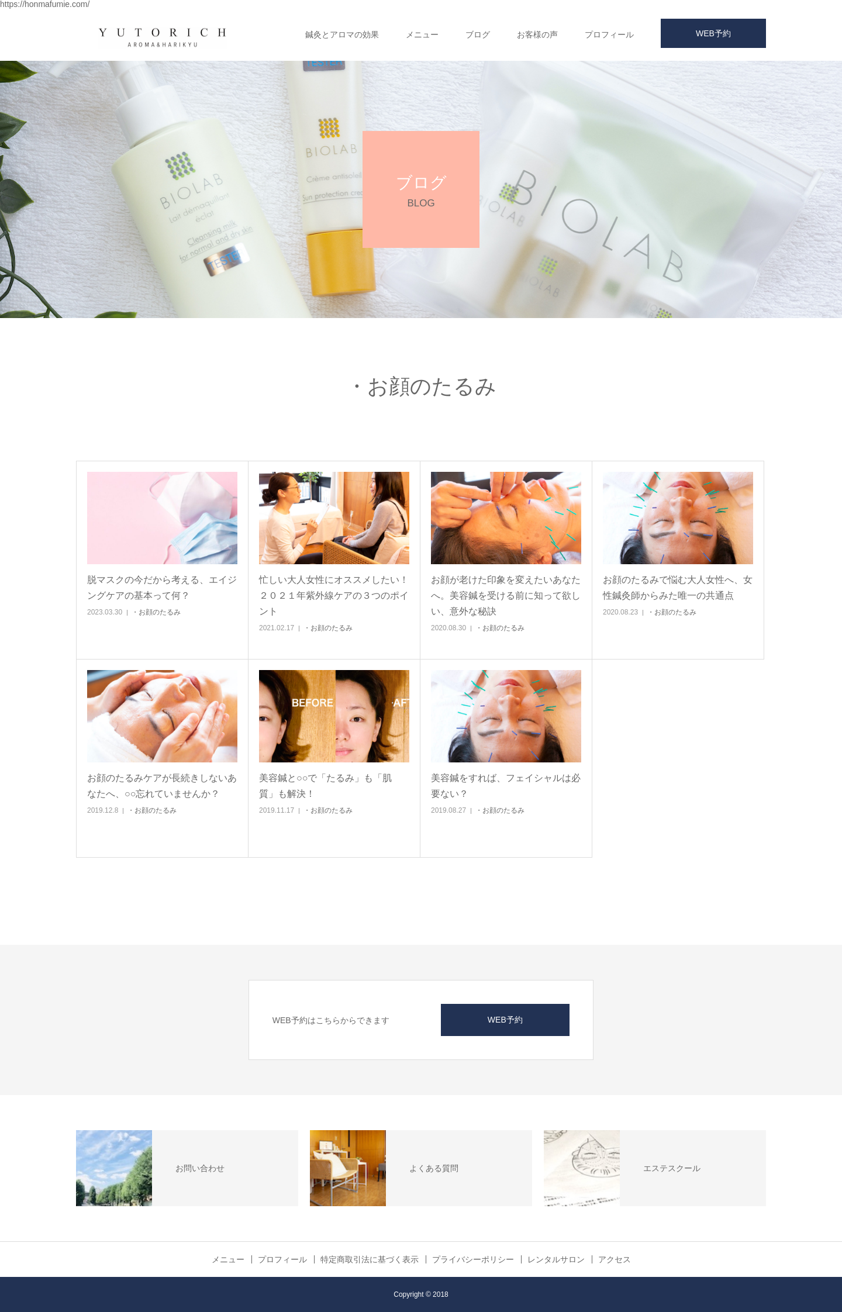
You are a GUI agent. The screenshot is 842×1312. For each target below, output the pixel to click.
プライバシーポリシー (473, 1259)
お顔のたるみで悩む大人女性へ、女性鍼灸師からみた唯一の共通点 (678, 587)
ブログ (477, 34)
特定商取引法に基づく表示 (369, 1259)
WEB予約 (713, 33)
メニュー (422, 34)
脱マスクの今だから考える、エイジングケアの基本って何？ (162, 587)
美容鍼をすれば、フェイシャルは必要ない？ (506, 786)
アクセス (614, 1259)
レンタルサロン (556, 1259)
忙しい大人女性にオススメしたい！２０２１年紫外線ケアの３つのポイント (334, 595)
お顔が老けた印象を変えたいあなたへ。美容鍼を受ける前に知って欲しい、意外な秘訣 (506, 595)
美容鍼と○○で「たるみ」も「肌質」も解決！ (325, 786)
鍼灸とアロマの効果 (342, 34)
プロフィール (609, 34)
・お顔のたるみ (156, 612)
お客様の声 (537, 34)
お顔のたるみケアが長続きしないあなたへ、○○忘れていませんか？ (162, 786)
